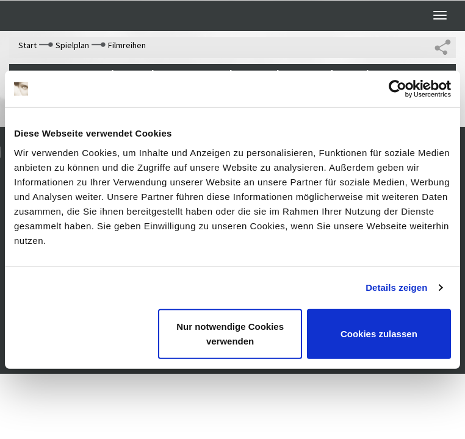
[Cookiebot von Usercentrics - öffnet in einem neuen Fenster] (397, 89)
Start (27, 45)
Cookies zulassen (379, 333)
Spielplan (72, 45)
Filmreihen (127, 45)
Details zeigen (396, 287)
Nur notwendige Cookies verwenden (230, 333)
